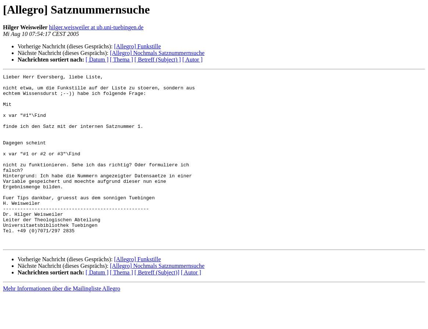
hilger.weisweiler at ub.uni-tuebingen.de (96, 27)
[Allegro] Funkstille (137, 46)
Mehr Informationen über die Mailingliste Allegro (61, 322)
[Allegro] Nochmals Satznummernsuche (157, 53)
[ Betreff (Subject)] (156, 306)
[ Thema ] (121, 59)
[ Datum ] (97, 59)
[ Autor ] (192, 59)
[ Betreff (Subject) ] (157, 59)
